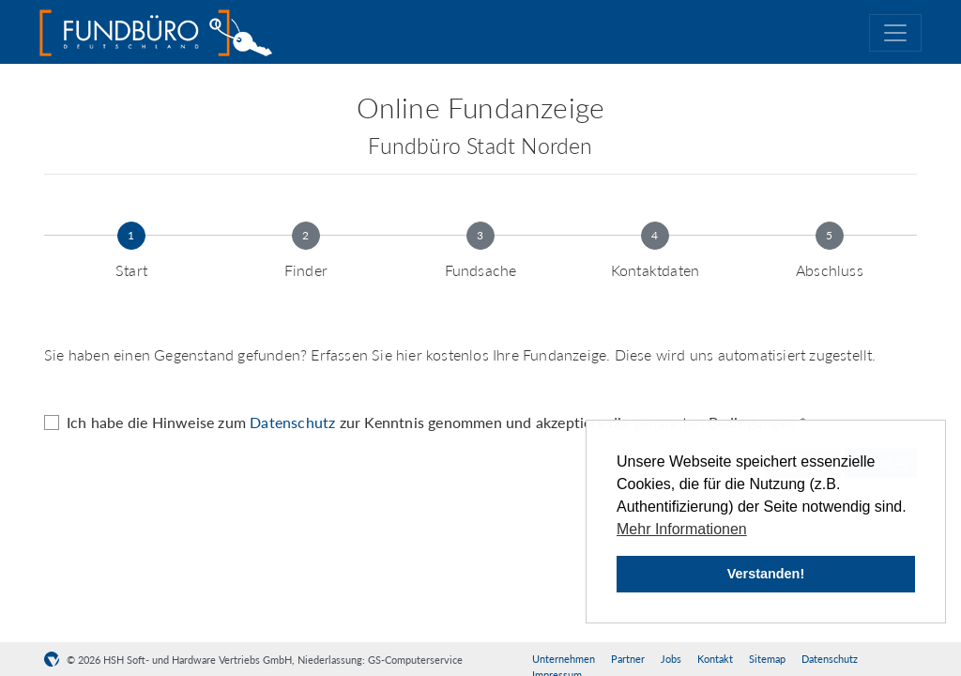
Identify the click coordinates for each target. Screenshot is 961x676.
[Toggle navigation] (895, 33)
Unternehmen (563, 659)
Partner (628, 659)
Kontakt (715, 659)
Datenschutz (292, 422)
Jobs (671, 659)
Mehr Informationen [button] (682, 529)
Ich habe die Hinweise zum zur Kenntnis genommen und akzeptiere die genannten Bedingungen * (436, 422)
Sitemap (767, 659)
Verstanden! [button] (765, 573)
